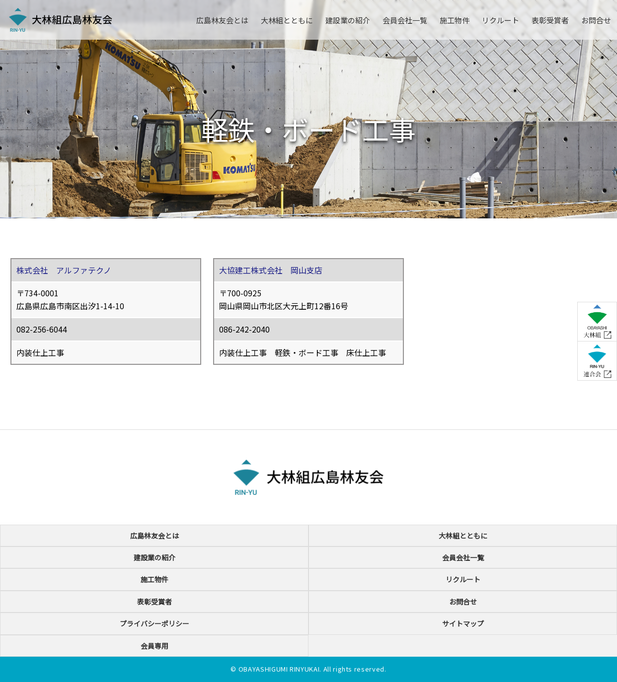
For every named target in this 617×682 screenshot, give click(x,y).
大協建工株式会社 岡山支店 (270, 270)
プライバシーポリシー (154, 623)
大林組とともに (287, 20)
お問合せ (596, 20)
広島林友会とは (222, 20)
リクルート (500, 20)
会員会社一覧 (405, 20)
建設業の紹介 (347, 20)
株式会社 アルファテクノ (63, 270)
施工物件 (454, 20)
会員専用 (154, 646)
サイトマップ (463, 623)
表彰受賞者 (550, 20)
